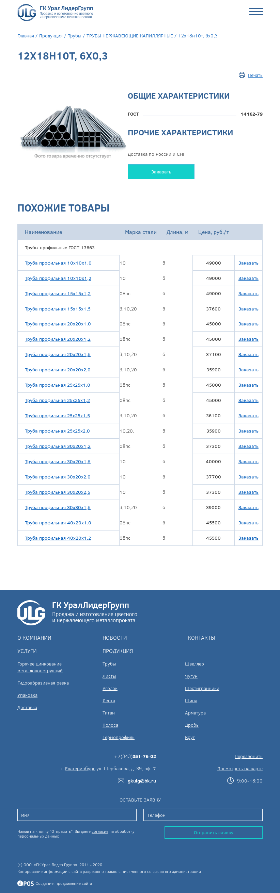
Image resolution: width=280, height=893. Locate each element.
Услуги (27, 650)
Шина (191, 700)
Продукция (51, 35)
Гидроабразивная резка (43, 682)
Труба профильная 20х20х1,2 (58, 339)
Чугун (191, 676)
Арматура (195, 712)
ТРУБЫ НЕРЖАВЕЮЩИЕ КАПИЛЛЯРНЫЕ (130, 35)
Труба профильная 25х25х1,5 (57, 415)
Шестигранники (202, 688)
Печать (255, 75)
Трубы (74, 35)
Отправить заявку (213, 832)
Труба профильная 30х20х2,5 (57, 492)
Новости (115, 637)
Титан (109, 712)
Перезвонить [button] (249, 756)
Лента (109, 700)
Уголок (110, 688)
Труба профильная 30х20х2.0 (58, 476)
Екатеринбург (80, 768)
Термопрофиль (119, 737)
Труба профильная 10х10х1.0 (58, 262)
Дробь (192, 725)
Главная (25, 35)
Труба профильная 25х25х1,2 (57, 400)
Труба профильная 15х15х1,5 (58, 308)
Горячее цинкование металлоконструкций (40, 667)
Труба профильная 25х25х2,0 (57, 430)
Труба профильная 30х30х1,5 (58, 507)
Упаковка (27, 695)
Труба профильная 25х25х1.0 (57, 385)
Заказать (161, 171)
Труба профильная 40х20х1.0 (58, 522)
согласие (100, 831)
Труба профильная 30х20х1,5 (58, 461)
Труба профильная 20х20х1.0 (58, 323)
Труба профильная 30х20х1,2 (58, 446)
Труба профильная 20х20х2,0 (58, 369)
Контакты (201, 637)
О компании (34, 637)
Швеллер (194, 663)
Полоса (110, 725)
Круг (190, 737)
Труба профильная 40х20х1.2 (58, 538)
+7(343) (135, 756)
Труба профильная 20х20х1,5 (58, 354)
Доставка (27, 707)
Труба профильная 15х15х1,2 (58, 293)
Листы (109, 676)
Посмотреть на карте (240, 768)
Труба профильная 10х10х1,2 (58, 278)
